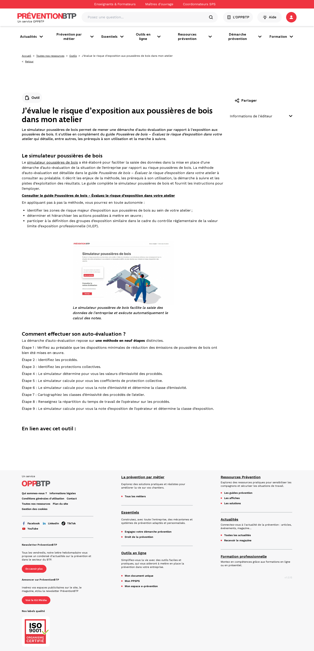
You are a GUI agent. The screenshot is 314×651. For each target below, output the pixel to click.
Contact (72, 498)
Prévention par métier (75, 36)
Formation (282, 36)
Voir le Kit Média (36, 600)
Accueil (26, 56)
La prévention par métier (142, 477)
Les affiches (232, 498)
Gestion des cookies (34, 509)
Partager (245, 100)
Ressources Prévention (241, 477)
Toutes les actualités (237, 535)
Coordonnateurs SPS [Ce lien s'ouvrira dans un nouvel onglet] (199, 4)
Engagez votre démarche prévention (148, 531)
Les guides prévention (238, 492)
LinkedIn (50, 523)
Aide (269, 17)
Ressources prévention (195, 36)
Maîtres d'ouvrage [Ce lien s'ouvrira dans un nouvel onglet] (159, 4)
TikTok (68, 523)
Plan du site (60, 503)
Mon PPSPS (132, 581)
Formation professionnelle (244, 556)
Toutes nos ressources (50, 56)
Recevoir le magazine (237, 540)
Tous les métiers (135, 496)
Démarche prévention (245, 36)
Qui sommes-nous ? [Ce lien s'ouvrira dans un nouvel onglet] (34, 493)
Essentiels (113, 36)
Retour (29, 61)
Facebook (31, 523)
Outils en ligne (149, 36)
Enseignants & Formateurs (115, 4)
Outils (73, 56)
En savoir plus (34, 569)
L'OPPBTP (238, 17)
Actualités (32, 36)
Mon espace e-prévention (141, 586)
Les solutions (232, 503)
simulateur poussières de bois (52, 162)
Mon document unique (139, 575)
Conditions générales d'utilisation (43, 498)
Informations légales (62, 493)
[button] (291, 17)
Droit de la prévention (139, 536)
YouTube (30, 529)
